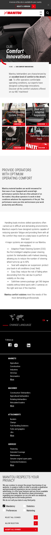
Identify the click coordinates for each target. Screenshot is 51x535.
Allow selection (21, 523)
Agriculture (14, 363)
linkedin (30, 345)
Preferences (11, 510)
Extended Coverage (17, 452)
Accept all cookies (21, 530)
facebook (8, 345)
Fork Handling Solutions (19, 426)
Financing (14, 449)
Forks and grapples (17, 429)
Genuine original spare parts (21, 459)
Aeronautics (15, 376)
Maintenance (15, 455)
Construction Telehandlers (20, 393)
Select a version (26, 6)
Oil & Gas (13, 373)
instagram (18, 345)
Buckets (13, 419)
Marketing (31, 510)
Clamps (13, 422)
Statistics (31, 506)
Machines (12, 388)
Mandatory (10, 506)
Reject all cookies (21, 517)
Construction (15, 366)
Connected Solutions (18, 462)
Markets (12, 358)
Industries (14, 370)
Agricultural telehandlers (19, 396)
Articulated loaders (17, 402)
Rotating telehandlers (18, 399)
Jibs (11, 432)
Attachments (14, 414)
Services (12, 444)
